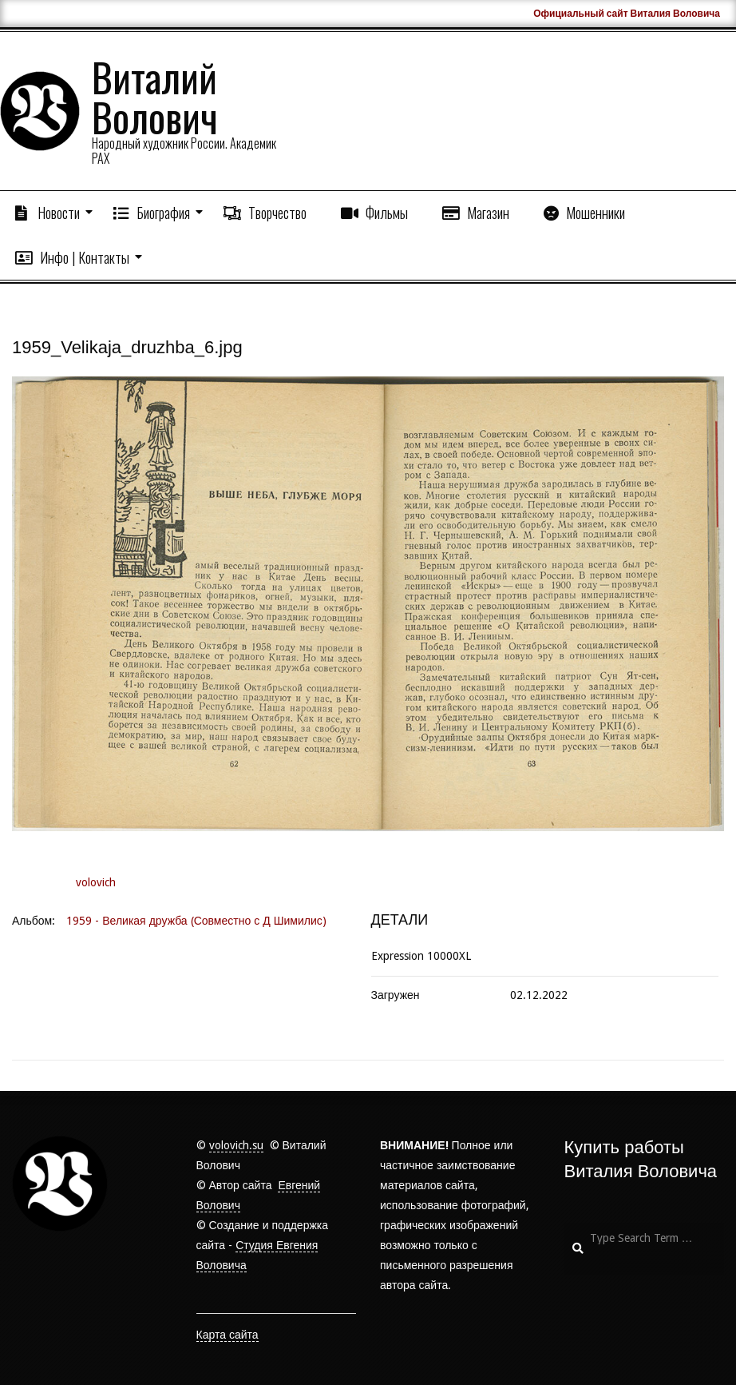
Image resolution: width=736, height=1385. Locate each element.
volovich (96, 882)
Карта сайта (227, 1334)
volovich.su (236, 1145)
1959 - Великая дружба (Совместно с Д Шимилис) (196, 920)
